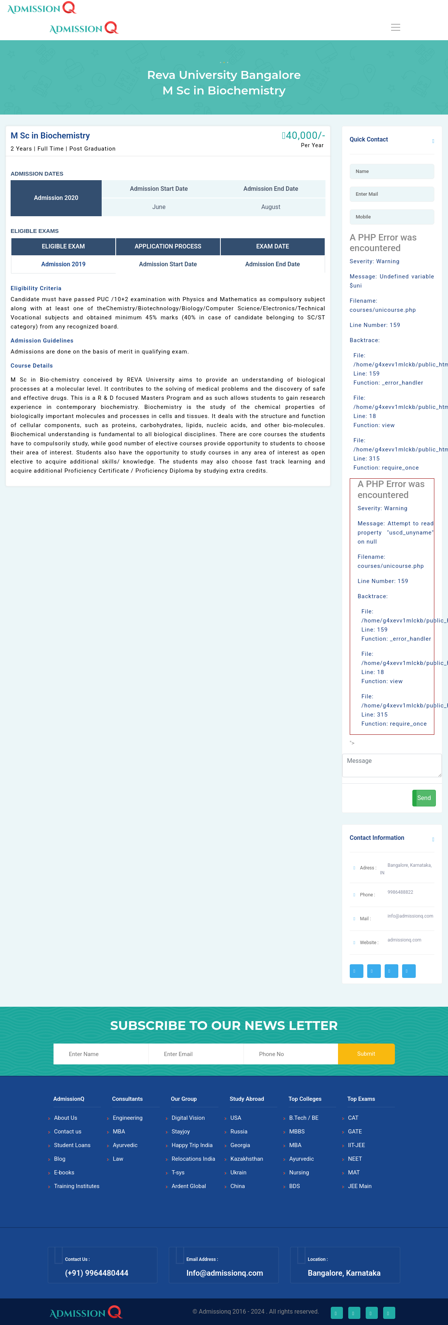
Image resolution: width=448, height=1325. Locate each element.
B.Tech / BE (304, 1117)
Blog (60, 1158)
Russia (239, 1131)
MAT (354, 1172)
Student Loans (72, 1145)
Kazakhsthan (247, 1158)
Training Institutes (77, 1186)
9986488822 (400, 892)
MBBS (297, 1131)
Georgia (240, 1145)
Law (118, 1158)
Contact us (68, 1131)
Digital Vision (188, 1117)
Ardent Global (189, 1186)
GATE (355, 1131)
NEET (355, 1158)
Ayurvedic (125, 1145)
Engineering (128, 1117)
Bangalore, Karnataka (344, 1273)
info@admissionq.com (410, 916)
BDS (294, 1186)
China (238, 1186)
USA (236, 1117)
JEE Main (360, 1186)
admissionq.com (404, 940)
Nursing (299, 1172)
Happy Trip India (192, 1145)
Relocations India (193, 1158)
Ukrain (239, 1172)
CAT (353, 1117)
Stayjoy (181, 1131)
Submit (366, 1053)
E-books (64, 1172)
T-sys (178, 1172)
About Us (65, 1117)
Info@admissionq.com (224, 1273)
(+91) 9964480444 (97, 1273)
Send (424, 798)
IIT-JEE (356, 1145)
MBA (119, 1131)
